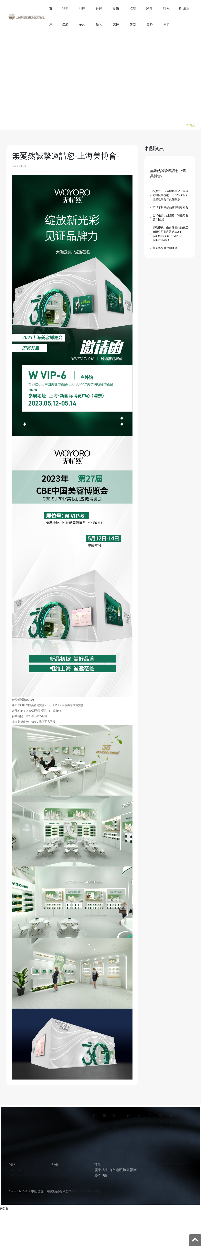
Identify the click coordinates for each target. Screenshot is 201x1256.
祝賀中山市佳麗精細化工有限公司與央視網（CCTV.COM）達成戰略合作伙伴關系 (170, 195)
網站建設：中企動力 (162, 1191)
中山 (181, 1191)
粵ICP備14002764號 (86, 1191)
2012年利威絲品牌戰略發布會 (170, 207)
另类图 (4, 1208)
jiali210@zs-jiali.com (68, 1170)
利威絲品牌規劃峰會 (165, 248)
